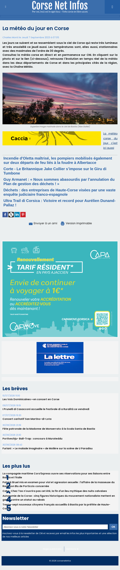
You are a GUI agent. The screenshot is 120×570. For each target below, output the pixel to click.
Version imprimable (76, 223)
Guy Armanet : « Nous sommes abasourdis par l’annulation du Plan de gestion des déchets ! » (59, 181)
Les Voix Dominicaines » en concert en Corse (30, 436)
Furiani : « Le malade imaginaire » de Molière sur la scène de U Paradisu (47, 485)
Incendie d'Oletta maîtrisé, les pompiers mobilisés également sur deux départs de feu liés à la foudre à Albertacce (57, 160)
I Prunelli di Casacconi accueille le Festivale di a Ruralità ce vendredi (45, 446)
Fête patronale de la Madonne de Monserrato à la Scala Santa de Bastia (48, 466)
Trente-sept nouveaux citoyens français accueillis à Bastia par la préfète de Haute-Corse (56, 543)
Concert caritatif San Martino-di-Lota (26, 456)
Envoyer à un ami (42, 223)
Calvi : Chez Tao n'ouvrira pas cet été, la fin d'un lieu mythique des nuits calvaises (54, 528)
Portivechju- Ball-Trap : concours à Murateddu (32, 476)
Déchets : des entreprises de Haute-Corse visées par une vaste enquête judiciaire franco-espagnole (59, 192)
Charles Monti (10, 37)
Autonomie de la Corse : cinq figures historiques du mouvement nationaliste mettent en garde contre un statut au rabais (58, 535)
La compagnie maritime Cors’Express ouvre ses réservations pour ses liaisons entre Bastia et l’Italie (56, 512)
